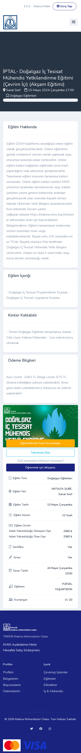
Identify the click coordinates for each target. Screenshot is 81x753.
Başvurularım (12, 685)
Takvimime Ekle (40, 453)
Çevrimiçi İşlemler (56, 672)
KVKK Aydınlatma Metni (20, 644)
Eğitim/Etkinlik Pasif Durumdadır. (40, 443)
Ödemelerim (11, 691)
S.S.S (27, 6)
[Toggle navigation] (73, 22)
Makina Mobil (42, 6)
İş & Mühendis (53, 691)
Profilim (8, 672)
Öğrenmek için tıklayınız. (40, 467)
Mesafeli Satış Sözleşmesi (21, 650)
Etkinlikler (50, 685)
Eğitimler (50, 679)
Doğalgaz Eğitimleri (22, 96)
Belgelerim (10, 679)
